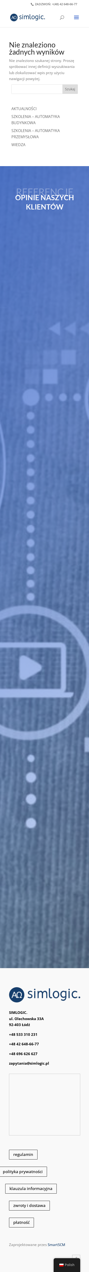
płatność (21, 1222)
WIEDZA (18, 144)
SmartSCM (56, 1244)
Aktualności (24, 108)
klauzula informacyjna (30, 1188)
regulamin (23, 1154)
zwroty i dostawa (29, 1205)
